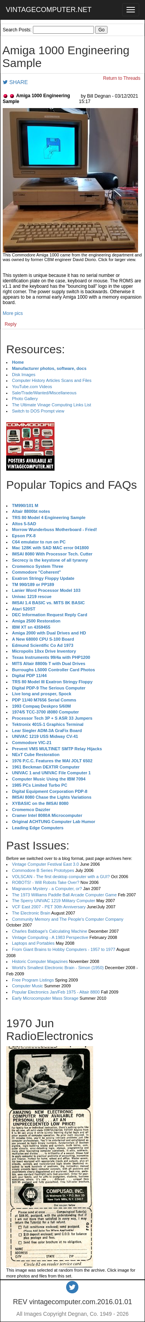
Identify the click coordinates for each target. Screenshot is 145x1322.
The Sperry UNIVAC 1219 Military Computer (53, 900)
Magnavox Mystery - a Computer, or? (47, 888)
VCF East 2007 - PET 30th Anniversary (49, 906)
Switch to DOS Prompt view (38, 411)
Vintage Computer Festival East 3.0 (45, 864)
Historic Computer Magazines (40, 961)
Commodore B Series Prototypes (43, 870)
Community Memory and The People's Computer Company (67, 919)
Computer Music (27, 985)
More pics (13, 313)
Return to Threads (122, 78)
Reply (11, 324)
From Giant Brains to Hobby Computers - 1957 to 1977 (63, 949)
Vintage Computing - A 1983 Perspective (50, 937)
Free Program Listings (33, 980)
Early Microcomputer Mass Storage (45, 998)
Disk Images (24, 374)
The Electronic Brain (31, 913)
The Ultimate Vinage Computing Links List (51, 404)
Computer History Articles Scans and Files (51, 380)
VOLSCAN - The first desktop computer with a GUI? (61, 876)
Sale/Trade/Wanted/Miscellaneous (44, 392)
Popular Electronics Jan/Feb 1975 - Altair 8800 (56, 992)
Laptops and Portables (33, 943)
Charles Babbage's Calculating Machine (49, 931)
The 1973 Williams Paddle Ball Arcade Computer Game (64, 894)
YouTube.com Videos (32, 386)
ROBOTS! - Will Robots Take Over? (45, 882)
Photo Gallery (25, 398)
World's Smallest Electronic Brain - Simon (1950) (58, 967)
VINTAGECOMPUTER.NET (49, 10)
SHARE (15, 82)
